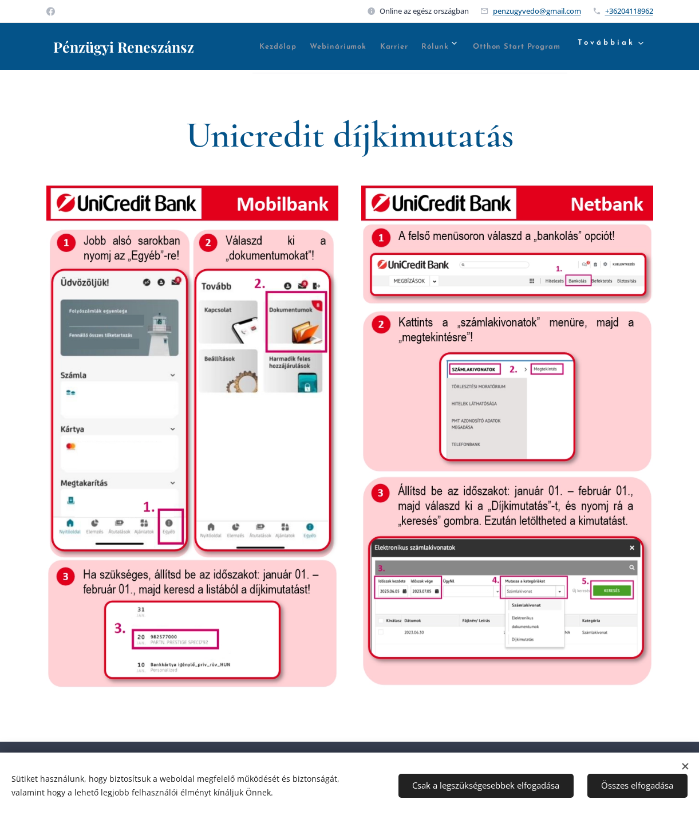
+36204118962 (629, 11)
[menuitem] (305, 46)
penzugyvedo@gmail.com (537, 11)
